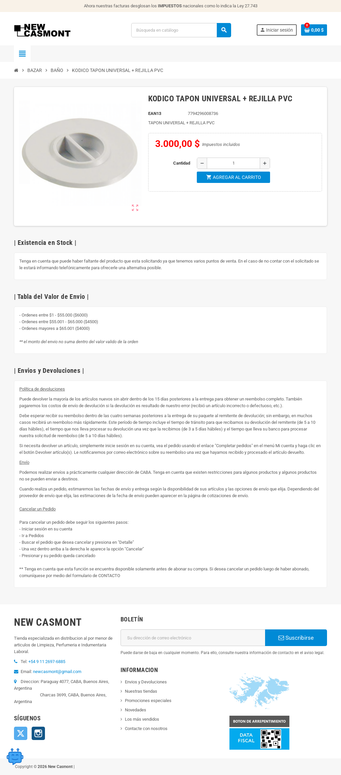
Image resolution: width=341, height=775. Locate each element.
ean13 (154, 113)
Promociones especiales (148, 700)
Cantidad (181, 163)
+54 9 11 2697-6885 (46, 661)
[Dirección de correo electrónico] (193, 637)
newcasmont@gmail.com (57, 671)
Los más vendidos (142, 719)
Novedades (135, 709)
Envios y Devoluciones (146, 681)
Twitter (20, 733)
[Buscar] (181, 30)
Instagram (38, 733)
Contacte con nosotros (146, 728)
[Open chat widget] (15, 756)
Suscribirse (296, 637)
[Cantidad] (233, 163)
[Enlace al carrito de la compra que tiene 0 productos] (314, 30)
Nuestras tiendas (141, 691)
